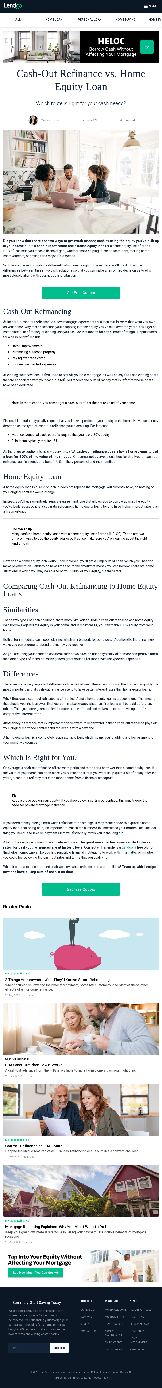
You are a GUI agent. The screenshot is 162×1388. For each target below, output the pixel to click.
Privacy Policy (90, 1372)
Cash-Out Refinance (17, 1058)
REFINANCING (138, 1349)
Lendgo (127, 847)
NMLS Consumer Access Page (90, 1377)
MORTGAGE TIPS (114, 1316)
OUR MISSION (88, 1309)
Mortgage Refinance (17, 973)
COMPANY (86, 1316)
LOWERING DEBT (115, 1324)
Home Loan (53, 19)
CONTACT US (88, 1331)
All (18, 19)
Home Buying (126, 19)
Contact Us (126, 1372)
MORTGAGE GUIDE (116, 1309)
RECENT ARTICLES (140, 1309)
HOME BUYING (138, 1331)
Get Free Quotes (81, 293)
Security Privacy (109, 1372)
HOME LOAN (137, 1316)
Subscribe (60, 1347)
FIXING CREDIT (113, 1342)
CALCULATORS (113, 1349)
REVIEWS (85, 1324)
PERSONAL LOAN (140, 1324)
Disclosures (73, 1372)
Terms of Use (57, 1372)
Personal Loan (90, 19)
